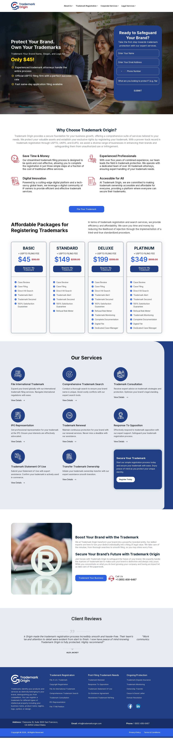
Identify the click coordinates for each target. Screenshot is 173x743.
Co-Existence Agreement (100, 699)
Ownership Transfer (136, 695)
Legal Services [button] (128, 7)
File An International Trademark (64, 695)
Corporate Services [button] (109, 7)
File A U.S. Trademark (60, 685)
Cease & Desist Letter (137, 699)
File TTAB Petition (58, 714)
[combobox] (121, 73)
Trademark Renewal (97, 685)
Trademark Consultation (61, 704)
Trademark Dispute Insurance (140, 685)
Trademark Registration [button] (86, 7)
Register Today (127, 483)
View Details (19, 404)
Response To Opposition (99, 690)
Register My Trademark (29, 272)
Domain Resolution (135, 704)
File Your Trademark (86, 211)
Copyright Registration (60, 690)
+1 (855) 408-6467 (131, 585)
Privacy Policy (135, 737)
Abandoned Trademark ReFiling (102, 704)
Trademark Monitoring (137, 690)
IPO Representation (59, 709)
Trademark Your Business (92, 583)
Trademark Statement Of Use (101, 695)
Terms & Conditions (152, 737)
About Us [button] (68, 7)
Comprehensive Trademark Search (66, 699)
